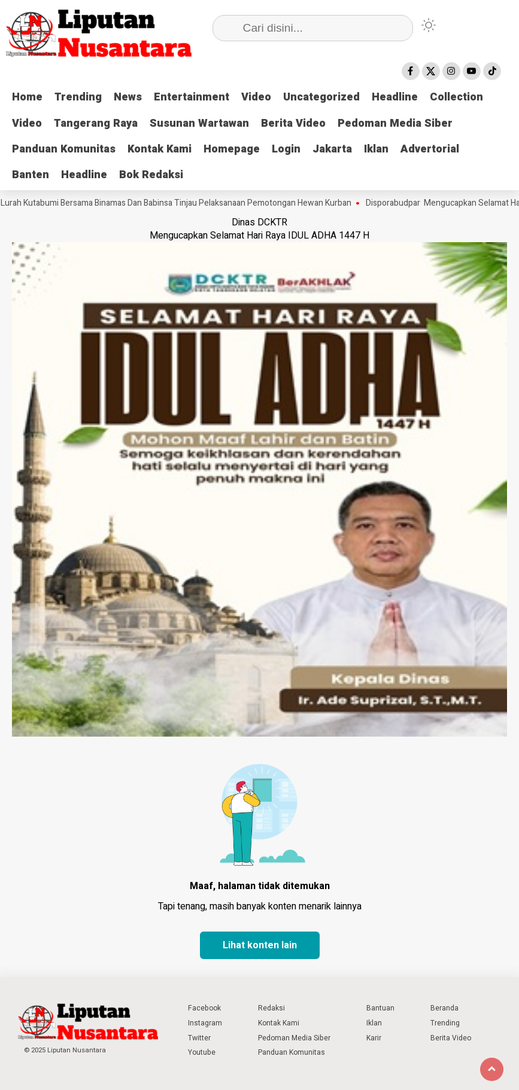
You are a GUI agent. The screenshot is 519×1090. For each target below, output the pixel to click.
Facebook (204, 1008)
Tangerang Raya (96, 123)
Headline (395, 97)
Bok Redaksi (151, 175)
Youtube (202, 1052)
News (128, 97)
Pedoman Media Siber (395, 123)
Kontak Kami (160, 149)
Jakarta (332, 149)
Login (286, 149)
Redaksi (271, 1008)
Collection (456, 97)
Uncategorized (321, 97)
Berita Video (293, 123)
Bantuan (380, 1008)
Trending (78, 97)
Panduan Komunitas (64, 149)
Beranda (444, 1008)
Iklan (376, 149)
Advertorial (429, 149)
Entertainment (191, 97)
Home (27, 97)
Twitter (199, 1038)
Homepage (232, 149)
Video (256, 97)
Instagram (205, 1023)
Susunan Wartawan (199, 123)
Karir (373, 1038)
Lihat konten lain (260, 945)
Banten (30, 175)
